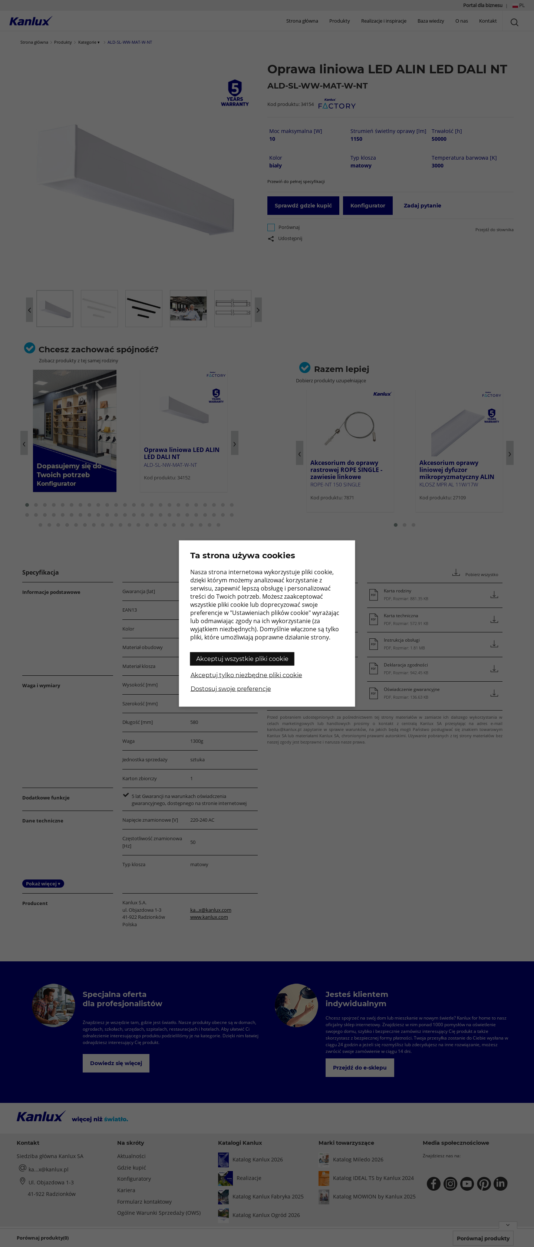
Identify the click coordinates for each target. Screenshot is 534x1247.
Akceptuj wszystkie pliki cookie (242, 658)
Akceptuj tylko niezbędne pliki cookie (246, 675)
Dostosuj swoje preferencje (231, 688)
